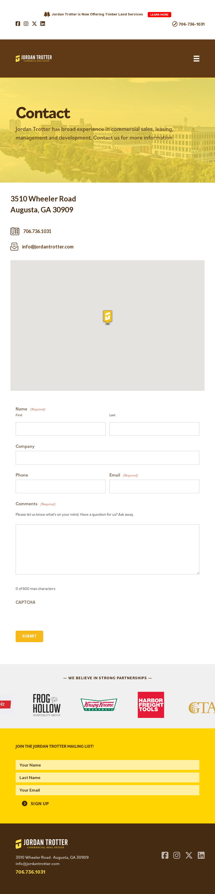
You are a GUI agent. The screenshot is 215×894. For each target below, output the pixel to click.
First (19, 415)
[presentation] (55, 615)
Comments (36, 503)
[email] (107, 790)
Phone (22, 475)
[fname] (107, 765)
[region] (107, 705)
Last (112, 415)
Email (123, 475)
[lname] (107, 777)
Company (25, 446)
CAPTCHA (25, 602)
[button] (35, 803)
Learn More (159, 14)
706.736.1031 (30, 871)
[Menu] (196, 59)
